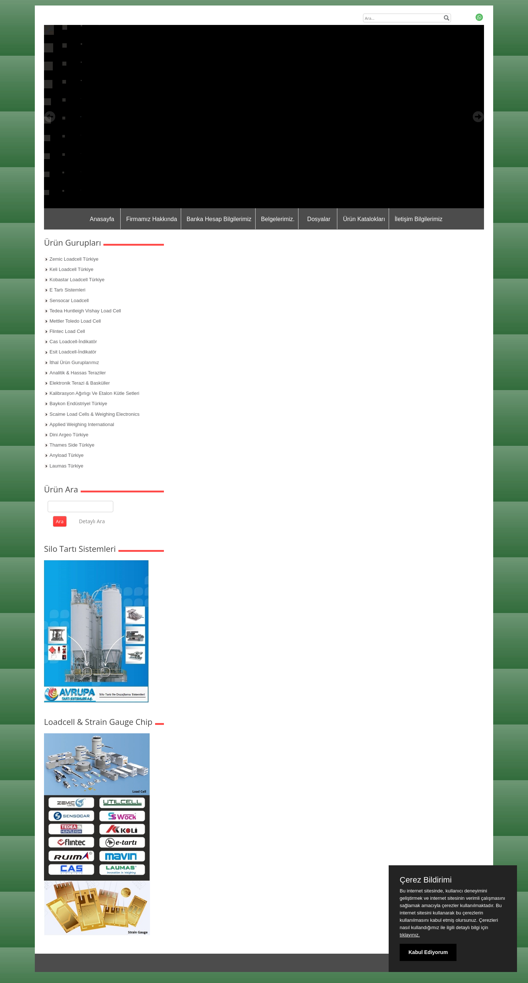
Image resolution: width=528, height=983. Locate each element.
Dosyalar (318, 219)
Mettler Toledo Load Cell (75, 321)
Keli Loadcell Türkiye (72, 269)
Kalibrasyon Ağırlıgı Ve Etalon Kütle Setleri (94, 393)
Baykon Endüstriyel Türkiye (78, 403)
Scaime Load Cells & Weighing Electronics (94, 414)
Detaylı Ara (92, 521)
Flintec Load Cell (67, 331)
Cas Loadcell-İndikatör (73, 341)
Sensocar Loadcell (69, 300)
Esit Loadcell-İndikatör (73, 352)
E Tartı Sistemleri (67, 290)
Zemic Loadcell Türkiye (74, 259)
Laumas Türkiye (66, 466)
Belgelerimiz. (278, 219)
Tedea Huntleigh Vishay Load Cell (85, 310)
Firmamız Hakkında (151, 219)
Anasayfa (102, 219)
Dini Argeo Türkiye (69, 434)
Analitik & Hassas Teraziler (78, 372)
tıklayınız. (410, 935)
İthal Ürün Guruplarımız (74, 362)
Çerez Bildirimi (426, 880)
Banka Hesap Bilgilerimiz (219, 219)
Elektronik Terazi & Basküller (80, 383)
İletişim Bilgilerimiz (419, 219)
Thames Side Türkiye (72, 445)
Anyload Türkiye (67, 455)
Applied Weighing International (82, 424)
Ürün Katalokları (364, 219)
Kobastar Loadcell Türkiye (77, 279)
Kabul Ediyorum (428, 952)
